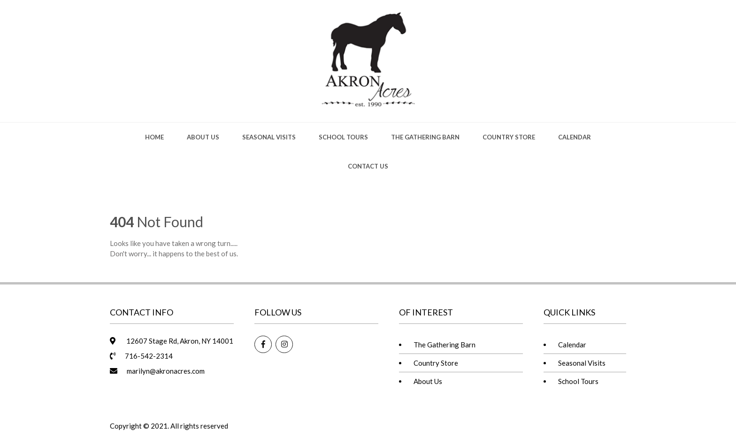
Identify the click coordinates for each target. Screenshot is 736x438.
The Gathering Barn (425, 137)
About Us (203, 137)
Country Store (509, 137)
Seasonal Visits (269, 137)
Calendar (574, 137)
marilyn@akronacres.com (166, 371)
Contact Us (368, 166)
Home (154, 137)
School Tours (343, 137)
